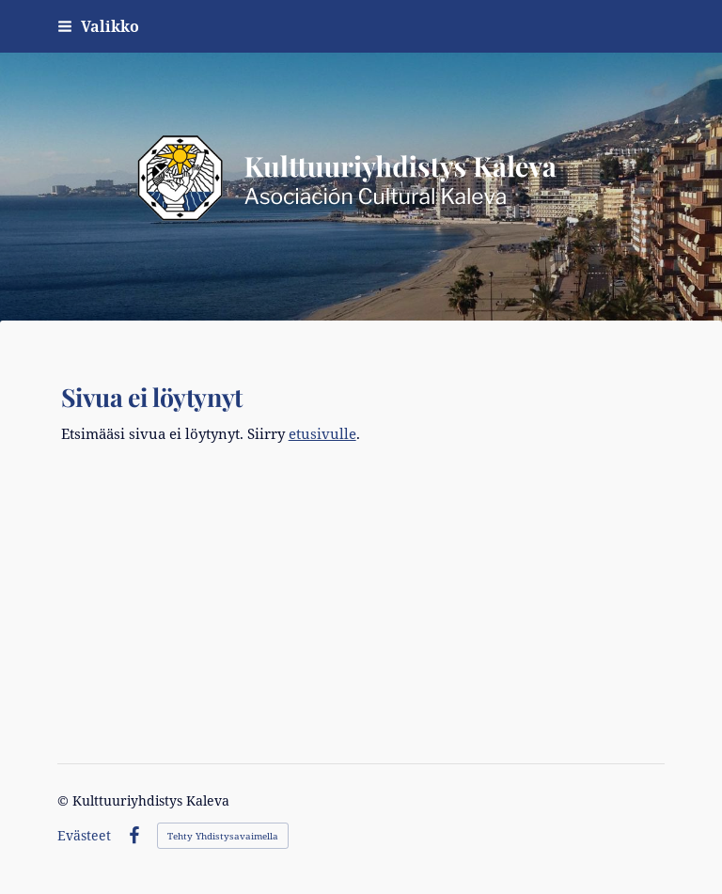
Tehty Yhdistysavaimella (222, 835)
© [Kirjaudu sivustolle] (64, 800)
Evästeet (84, 835)
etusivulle (322, 433)
